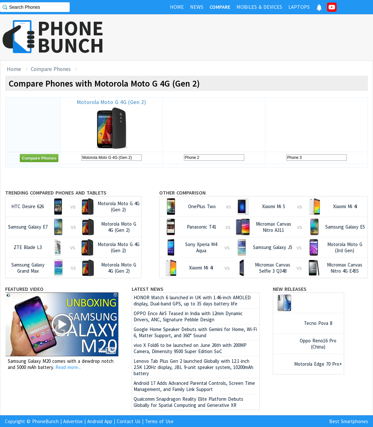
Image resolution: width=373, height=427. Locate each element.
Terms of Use (159, 421)
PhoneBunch (45, 421)
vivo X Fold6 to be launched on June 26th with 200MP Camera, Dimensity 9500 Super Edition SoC (190, 348)
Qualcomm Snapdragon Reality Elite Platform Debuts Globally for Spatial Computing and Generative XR (188, 402)
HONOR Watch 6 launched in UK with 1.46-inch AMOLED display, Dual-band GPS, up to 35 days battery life (192, 300)
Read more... (68, 367)
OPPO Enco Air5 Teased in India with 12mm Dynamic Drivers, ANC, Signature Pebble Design (188, 316)
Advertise (73, 421)
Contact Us (128, 421)
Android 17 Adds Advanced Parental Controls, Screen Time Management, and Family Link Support (194, 386)
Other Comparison (182, 192)
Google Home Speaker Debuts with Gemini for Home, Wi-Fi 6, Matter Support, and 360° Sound (195, 332)
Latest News (147, 289)
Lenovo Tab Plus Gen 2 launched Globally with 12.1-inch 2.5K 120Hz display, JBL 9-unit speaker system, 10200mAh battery (193, 367)
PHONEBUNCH (70, 36)
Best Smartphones (348, 421)
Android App (99, 421)
